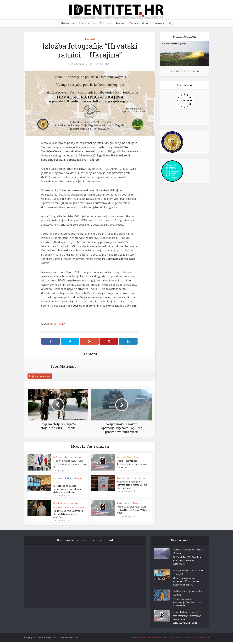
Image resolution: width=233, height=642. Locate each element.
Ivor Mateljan (102, 63)
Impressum (135, 637)
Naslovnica (67, 23)
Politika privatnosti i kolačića (177, 637)
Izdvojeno (67, 457)
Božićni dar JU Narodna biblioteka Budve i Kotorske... (187, 560)
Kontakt (146, 637)
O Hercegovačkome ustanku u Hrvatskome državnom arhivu (67, 489)
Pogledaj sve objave (39, 376)
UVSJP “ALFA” (58, 324)
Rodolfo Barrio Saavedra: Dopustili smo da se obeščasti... (68, 514)
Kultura (68, 477)
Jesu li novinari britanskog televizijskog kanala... (132, 464)
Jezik (119, 503)
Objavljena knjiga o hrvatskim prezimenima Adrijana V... (132, 485)
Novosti (90, 39)
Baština (104, 23)
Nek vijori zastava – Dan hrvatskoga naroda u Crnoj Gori (69, 464)
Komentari (70, 507)
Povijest (120, 23)
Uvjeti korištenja (201, 637)
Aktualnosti (86, 23)
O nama (159, 23)
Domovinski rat (139, 23)
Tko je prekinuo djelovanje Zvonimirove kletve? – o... (187, 602)
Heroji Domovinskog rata (65, 503)
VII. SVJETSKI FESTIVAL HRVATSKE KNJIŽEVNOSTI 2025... (133, 510)
